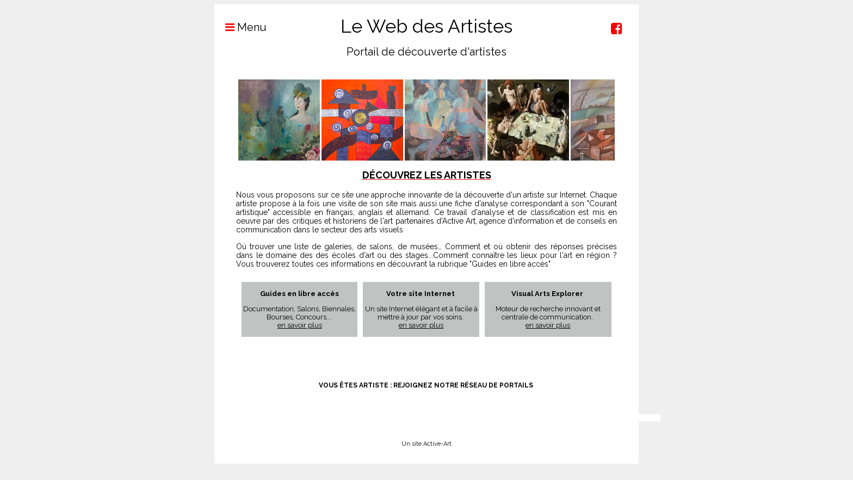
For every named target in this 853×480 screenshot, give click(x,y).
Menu (240, 27)
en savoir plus (299, 325)
